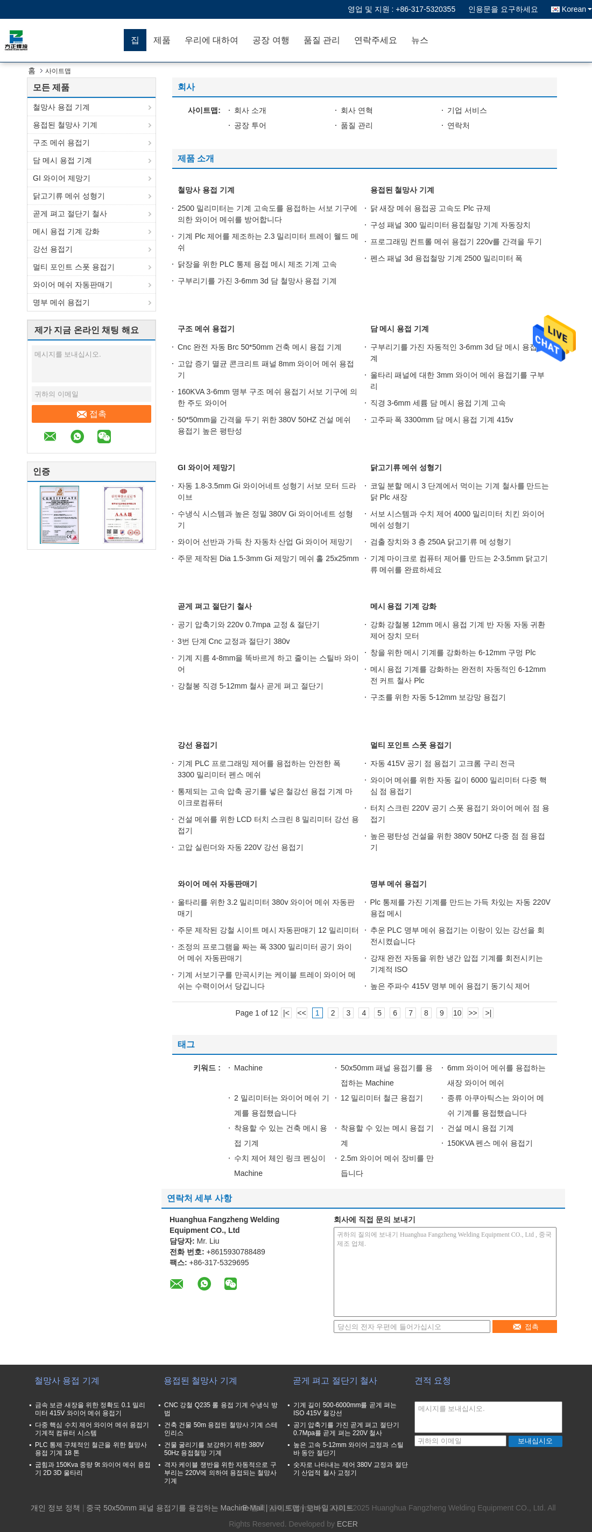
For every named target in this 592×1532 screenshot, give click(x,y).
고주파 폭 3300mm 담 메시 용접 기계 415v (441, 419)
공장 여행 (270, 40)
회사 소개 (250, 110)
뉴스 (419, 40)
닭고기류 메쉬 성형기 (69, 195)
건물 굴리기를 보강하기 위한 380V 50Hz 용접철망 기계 (214, 1449)
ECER (347, 1524)
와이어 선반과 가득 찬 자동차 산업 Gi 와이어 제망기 (265, 541)
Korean (577, 9)
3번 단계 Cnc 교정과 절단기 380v (234, 641)
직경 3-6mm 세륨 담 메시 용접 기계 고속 (438, 403)
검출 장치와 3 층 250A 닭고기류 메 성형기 (441, 541)
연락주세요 (375, 40)
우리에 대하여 (211, 40)
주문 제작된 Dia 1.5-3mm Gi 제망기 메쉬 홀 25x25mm (268, 558)
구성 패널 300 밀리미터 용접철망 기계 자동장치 (450, 225)
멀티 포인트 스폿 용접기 (74, 267)
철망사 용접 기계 (61, 107)
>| (488, 1013)
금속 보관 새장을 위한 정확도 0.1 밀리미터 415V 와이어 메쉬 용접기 (90, 1409)
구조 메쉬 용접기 (61, 142)
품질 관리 (322, 40)
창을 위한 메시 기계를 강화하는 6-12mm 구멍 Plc (453, 652)
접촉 (92, 414)
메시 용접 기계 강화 (66, 231)
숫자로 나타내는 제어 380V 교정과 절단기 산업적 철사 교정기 (350, 1469)
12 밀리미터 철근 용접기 (382, 1098)
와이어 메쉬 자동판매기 (72, 284)
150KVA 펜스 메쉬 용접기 (490, 1143)
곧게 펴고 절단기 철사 (70, 213)
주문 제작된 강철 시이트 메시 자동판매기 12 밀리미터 (268, 930)
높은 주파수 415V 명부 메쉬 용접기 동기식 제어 (450, 986)
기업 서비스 (467, 110)
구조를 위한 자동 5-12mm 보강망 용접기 (438, 697)
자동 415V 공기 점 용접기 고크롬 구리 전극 (443, 763)
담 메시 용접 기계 (62, 160)
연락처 (458, 125)
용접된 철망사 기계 (65, 124)
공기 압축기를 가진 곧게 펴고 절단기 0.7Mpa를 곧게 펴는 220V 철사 (346, 1429)
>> (472, 1013)
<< (302, 1013)
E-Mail (253, 1507)
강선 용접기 (53, 249)
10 (457, 1013)
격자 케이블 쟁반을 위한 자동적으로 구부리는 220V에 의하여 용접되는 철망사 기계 (220, 1473)
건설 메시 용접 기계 (480, 1128)
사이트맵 (285, 1507)
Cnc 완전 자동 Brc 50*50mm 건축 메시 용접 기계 (260, 347)
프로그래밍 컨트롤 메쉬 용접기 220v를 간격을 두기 (456, 241)
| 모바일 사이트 (327, 1507)
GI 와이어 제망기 (61, 178)
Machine (248, 1067)
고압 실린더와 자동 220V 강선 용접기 (241, 847)
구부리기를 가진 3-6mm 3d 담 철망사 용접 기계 (257, 280)
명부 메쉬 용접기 (61, 302)
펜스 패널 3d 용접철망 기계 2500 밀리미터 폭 (446, 258)
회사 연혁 (357, 110)
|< (286, 1013)
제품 (162, 40)
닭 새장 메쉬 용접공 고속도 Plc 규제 (430, 208)
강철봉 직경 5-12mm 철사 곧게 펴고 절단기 (250, 686)
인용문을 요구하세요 (503, 9)
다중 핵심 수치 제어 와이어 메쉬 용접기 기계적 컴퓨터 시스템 (92, 1429)
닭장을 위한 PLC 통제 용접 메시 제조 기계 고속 (257, 264)
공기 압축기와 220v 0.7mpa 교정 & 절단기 (249, 624)
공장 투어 (250, 125)
